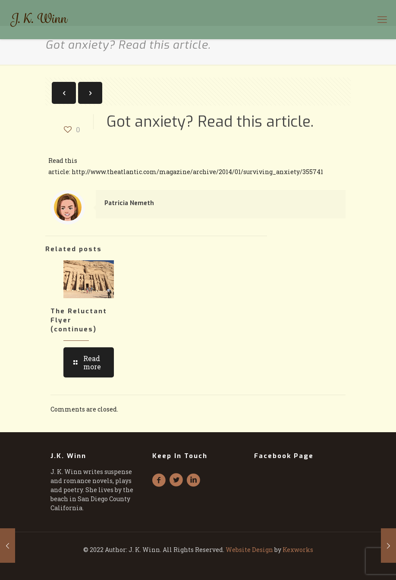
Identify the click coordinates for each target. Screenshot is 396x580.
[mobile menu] (382, 19)
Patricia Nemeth (129, 203)
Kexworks (298, 550)
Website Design (249, 550)
